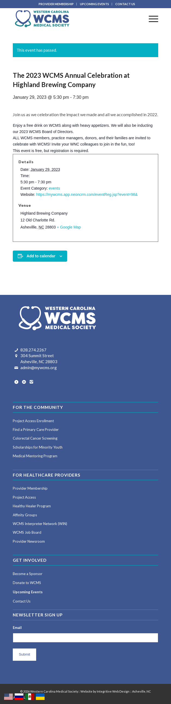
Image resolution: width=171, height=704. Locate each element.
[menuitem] (56, 4)
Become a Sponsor (27, 574)
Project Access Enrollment (33, 421)
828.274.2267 (33, 349)
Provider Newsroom (29, 541)
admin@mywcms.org (38, 367)
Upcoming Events (28, 592)
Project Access (24, 497)
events (54, 188)
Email (17, 627)
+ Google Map (69, 227)
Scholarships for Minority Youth (38, 447)
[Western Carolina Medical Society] (71, 19)
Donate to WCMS (27, 583)
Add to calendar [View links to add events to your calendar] (41, 256)
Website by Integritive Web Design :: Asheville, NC (115, 691)
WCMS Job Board (27, 532)
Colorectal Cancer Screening (35, 438)
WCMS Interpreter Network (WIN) (40, 523)
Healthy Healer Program (32, 506)
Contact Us (21, 601)
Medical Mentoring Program (35, 456)
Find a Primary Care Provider (36, 429)
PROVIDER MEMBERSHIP (56, 4)
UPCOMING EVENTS (94, 4)
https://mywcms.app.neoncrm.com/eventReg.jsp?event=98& (87, 194)
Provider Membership (30, 488)
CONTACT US (125, 4)
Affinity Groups (25, 515)
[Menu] (150, 19)
